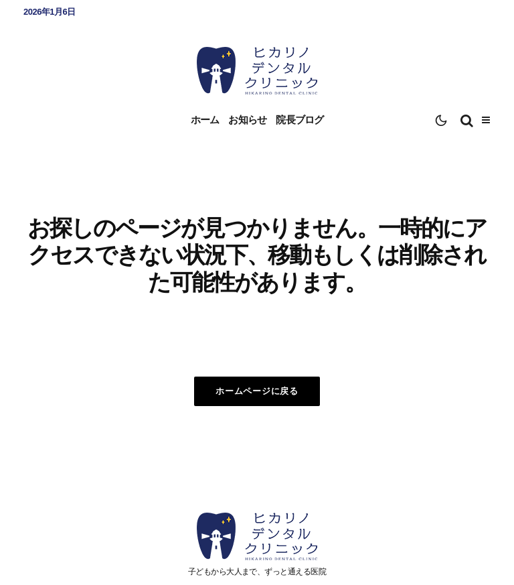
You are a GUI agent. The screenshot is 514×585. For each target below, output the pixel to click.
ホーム (205, 119)
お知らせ (247, 119)
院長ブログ (299, 119)
